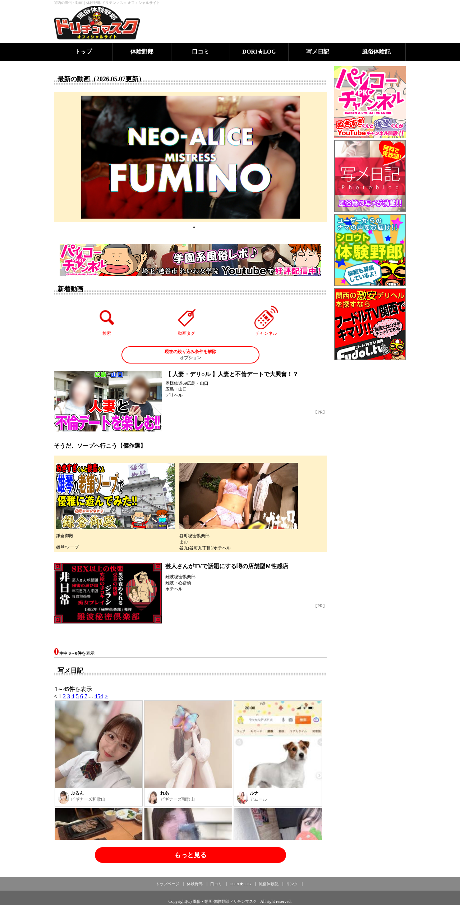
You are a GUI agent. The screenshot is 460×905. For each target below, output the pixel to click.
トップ (83, 52)
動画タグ (186, 321)
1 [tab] (194, 227)
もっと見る (190, 855)
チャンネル (266, 321)
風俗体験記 (376, 52)
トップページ (167, 884)
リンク (292, 884)
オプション (190, 354)
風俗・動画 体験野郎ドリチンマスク (225, 901)
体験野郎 (141, 52)
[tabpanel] (190, 157)
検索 (107, 321)
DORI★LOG (259, 52)
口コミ (200, 52)
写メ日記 (317, 52)
